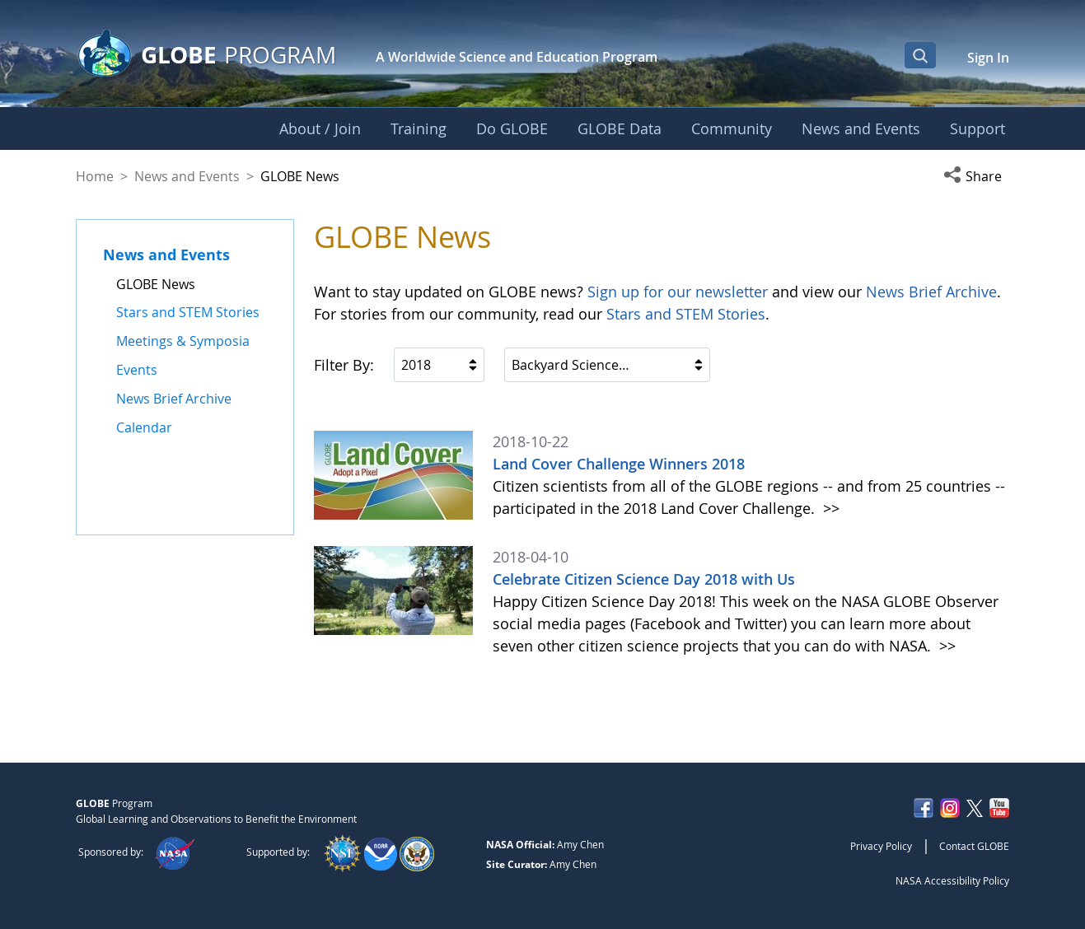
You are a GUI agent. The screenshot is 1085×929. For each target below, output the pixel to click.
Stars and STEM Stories (685, 314)
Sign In (988, 58)
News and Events (187, 176)
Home (95, 176)
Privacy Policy (881, 845)
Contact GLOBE (974, 845)
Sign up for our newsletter (677, 291)
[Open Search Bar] (920, 55)
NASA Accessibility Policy (952, 880)
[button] (976, 176)
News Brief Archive (931, 291)
